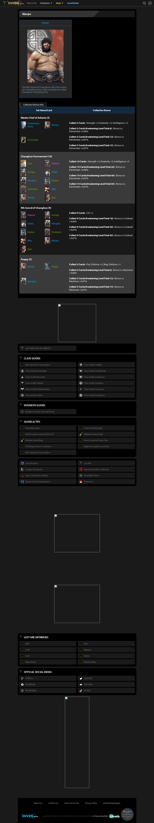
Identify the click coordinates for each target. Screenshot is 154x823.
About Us (38, 803)
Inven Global (15, 3)
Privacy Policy (91, 803)
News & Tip (31, 3)
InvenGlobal (73, 3)
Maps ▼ (60, 3)
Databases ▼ (46, 3)
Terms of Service (71, 803)
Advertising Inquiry (111, 803)
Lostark (6, 3)
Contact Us (53, 803)
